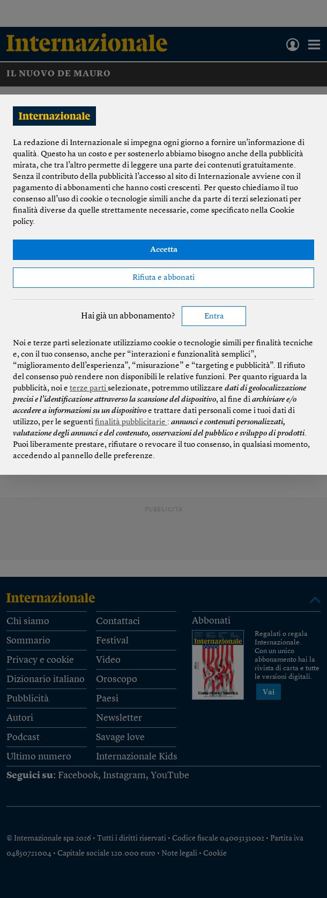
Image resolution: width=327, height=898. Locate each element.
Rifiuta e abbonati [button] (163, 278)
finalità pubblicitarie (131, 422)
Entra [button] (214, 317)
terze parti (89, 389)
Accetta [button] (163, 250)
